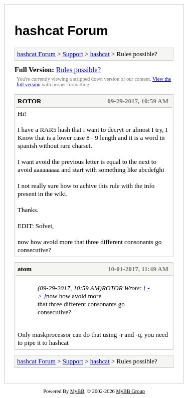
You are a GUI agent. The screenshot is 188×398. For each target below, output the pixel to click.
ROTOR (29, 101)
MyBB (77, 391)
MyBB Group (130, 391)
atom (25, 269)
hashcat (100, 54)
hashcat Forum (61, 30)
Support (73, 54)
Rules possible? (78, 70)
